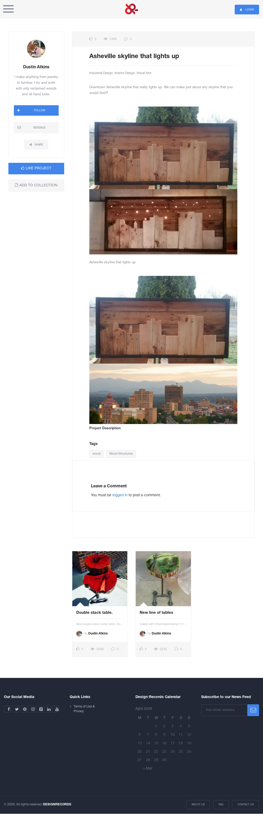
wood (96, 453)
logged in (120, 495)
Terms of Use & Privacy (84, 709)
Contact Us (246, 805)
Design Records (131, 9)
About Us (198, 805)
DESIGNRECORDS (57, 804)
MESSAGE (32, 127)
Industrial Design (101, 73)
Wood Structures (121, 453)
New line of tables (156, 613)
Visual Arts (143, 73)
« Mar (147, 768)
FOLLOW (31, 110)
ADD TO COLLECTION (36, 185)
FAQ (221, 805)
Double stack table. (94, 613)
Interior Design (124, 73)
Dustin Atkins (98, 633)
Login (247, 9)
